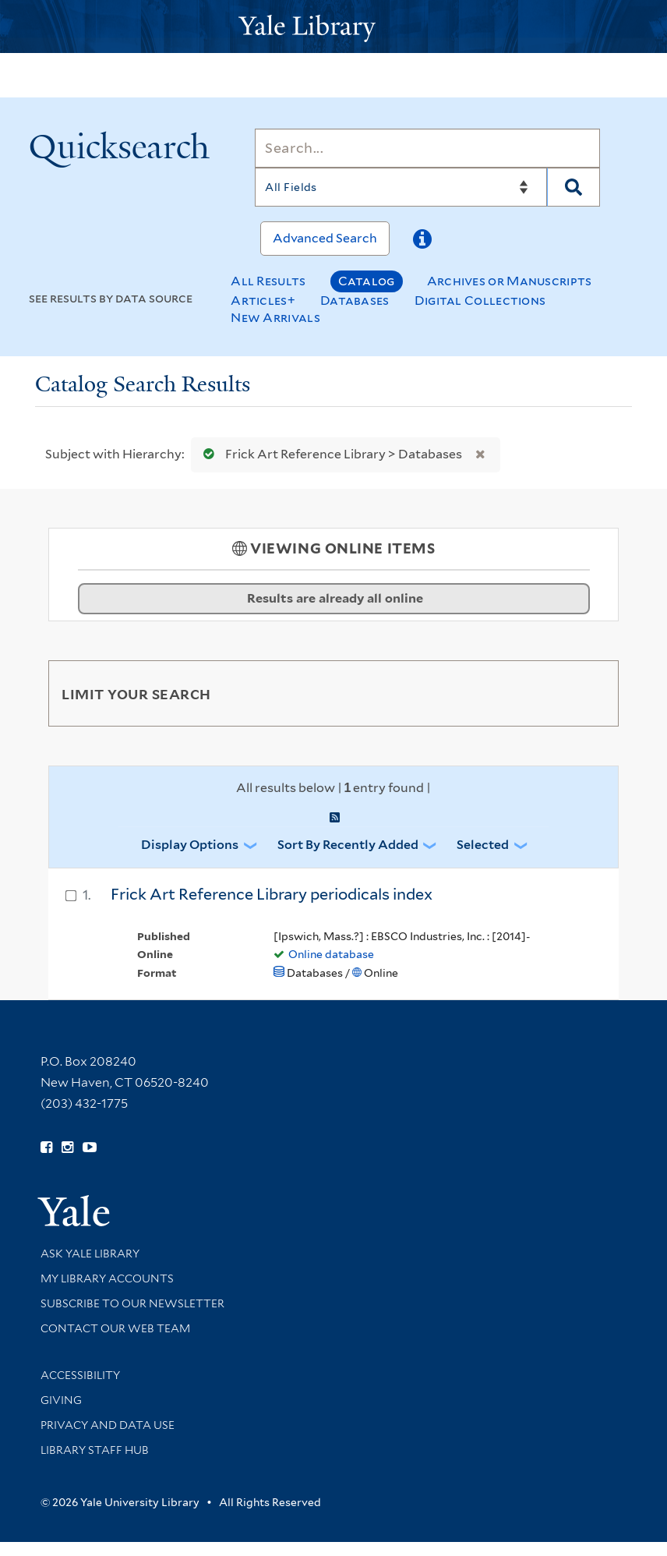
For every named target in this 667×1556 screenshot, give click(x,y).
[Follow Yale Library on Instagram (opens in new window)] (67, 1147)
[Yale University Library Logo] (333, 27)
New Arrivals (275, 317)
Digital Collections (480, 300)
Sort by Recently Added (347, 844)
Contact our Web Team (115, 1328)
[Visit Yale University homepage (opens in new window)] (74, 1205)
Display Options (189, 844)
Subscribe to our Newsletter (132, 1303)
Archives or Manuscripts (509, 281)
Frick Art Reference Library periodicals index (271, 894)
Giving (61, 1400)
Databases (355, 300)
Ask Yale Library (90, 1253)
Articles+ (263, 300)
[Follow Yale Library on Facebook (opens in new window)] (46, 1147)
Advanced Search (325, 238)
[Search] (427, 148)
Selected (483, 844)
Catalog (366, 281)
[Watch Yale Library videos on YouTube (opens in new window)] (90, 1147)
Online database (331, 954)
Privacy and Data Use (108, 1425)
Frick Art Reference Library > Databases (329, 454)
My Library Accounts (107, 1278)
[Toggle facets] (588, 693)
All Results (268, 281)
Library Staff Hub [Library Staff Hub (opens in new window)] (95, 1450)
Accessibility (80, 1375)
